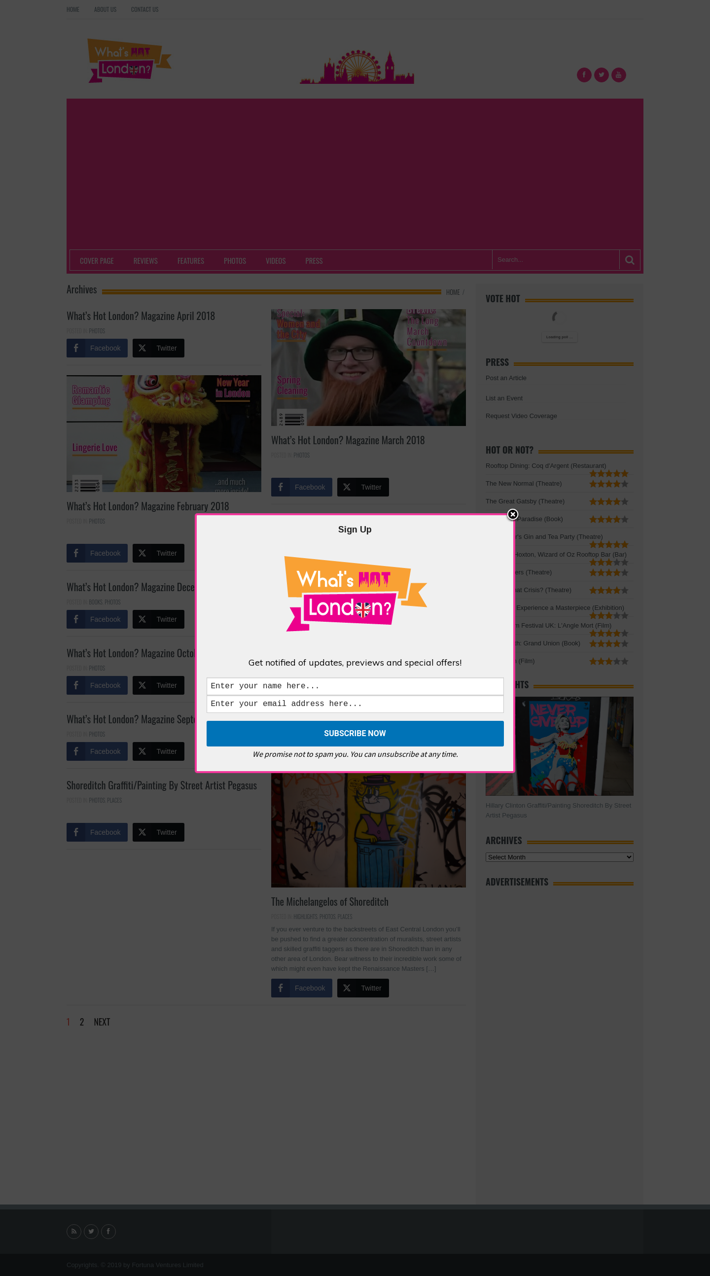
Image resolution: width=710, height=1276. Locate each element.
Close (512, 513)
